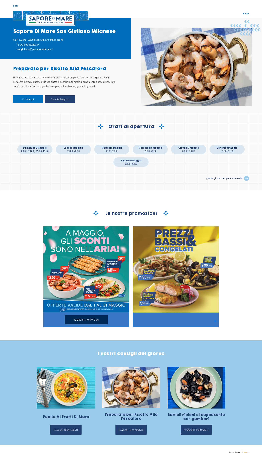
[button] (246, 178)
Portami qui (28, 99)
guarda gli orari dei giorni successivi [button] (224, 178)
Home (246, 13)
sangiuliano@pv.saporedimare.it (35, 49)
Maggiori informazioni (66, 429)
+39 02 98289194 (30, 44)
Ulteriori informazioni (86, 319)
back (15, 6)
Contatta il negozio (59, 99)
